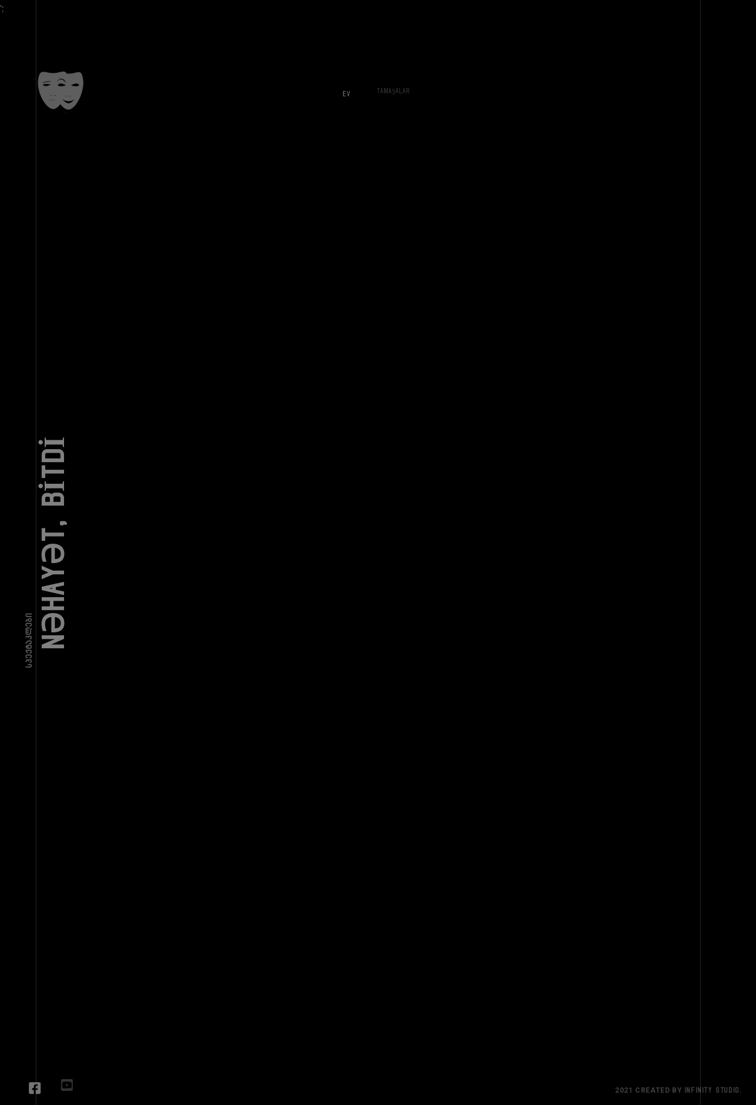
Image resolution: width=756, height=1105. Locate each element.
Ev (341, 89)
